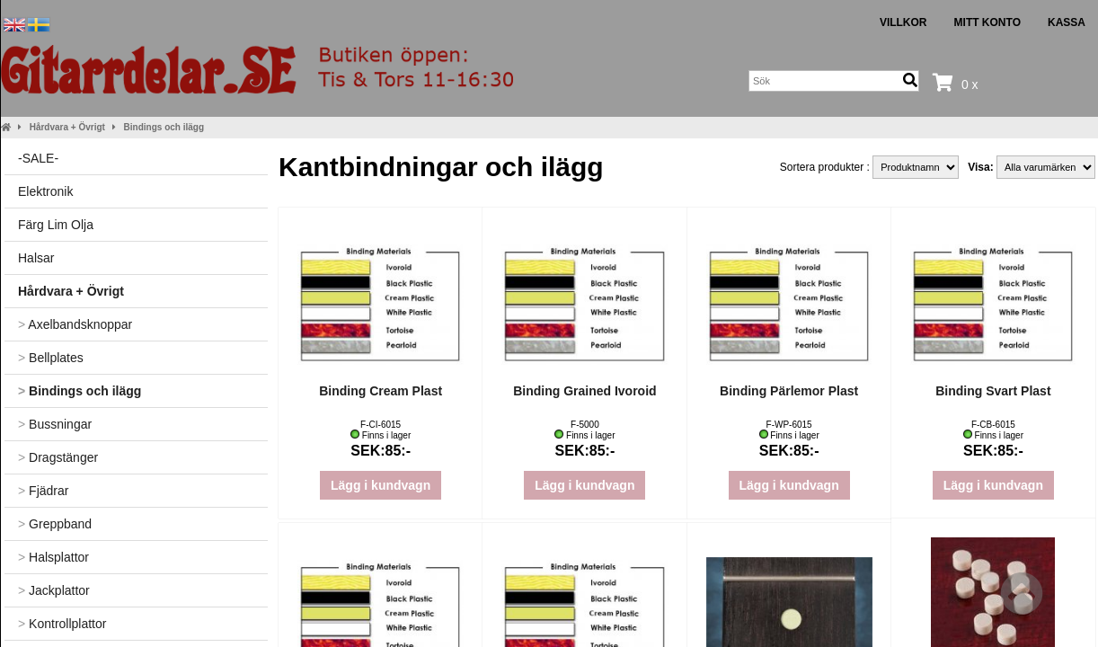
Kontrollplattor (62, 623)
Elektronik (45, 191)
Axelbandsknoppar (75, 324)
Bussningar (55, 424)
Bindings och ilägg (164, 127)
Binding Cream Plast (380, 391)
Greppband (55, 524)
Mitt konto (987, 22)
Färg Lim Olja (55, 224)
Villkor (903, 22)
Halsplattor (53, 557)
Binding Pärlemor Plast (789, 391)
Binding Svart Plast (992, 391)
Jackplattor (54, 590)
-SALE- (38, 158)
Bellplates (51, 357)
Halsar (36, 258)
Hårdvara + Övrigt (67, 127)
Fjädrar (43, 490)
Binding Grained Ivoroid (584, 391)
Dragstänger (58, 457)
